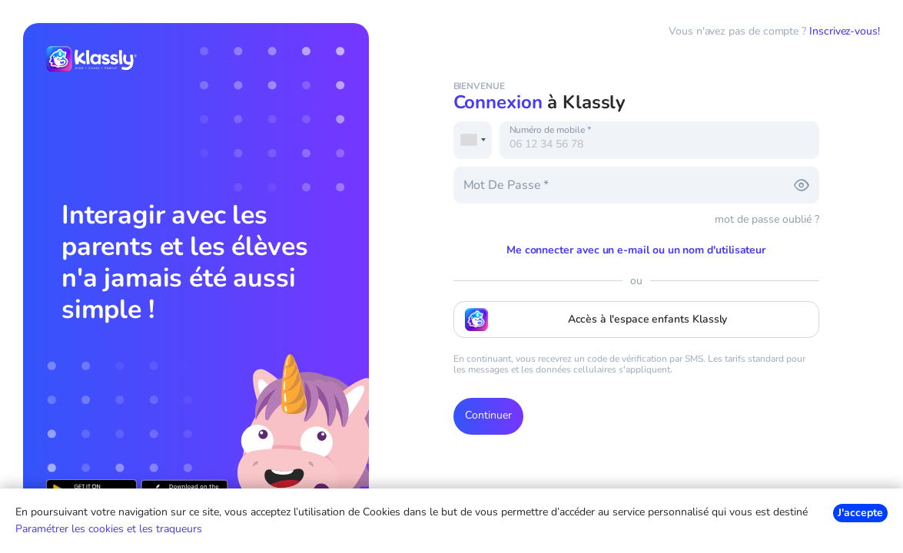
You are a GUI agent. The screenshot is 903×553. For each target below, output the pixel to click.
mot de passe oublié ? (767, 219)
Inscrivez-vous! (844, 31)
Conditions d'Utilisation (690, 497)
